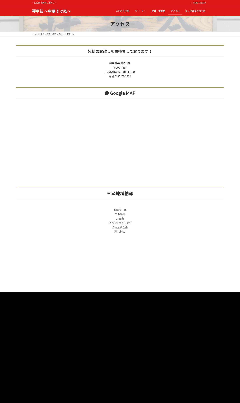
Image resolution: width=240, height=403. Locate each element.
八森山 (120, 218)
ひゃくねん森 (120, 227)
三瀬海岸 (120, 214)
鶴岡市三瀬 (120, 210)
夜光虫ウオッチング (120, 223)
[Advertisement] (120, 270)
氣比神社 (120, 231)
